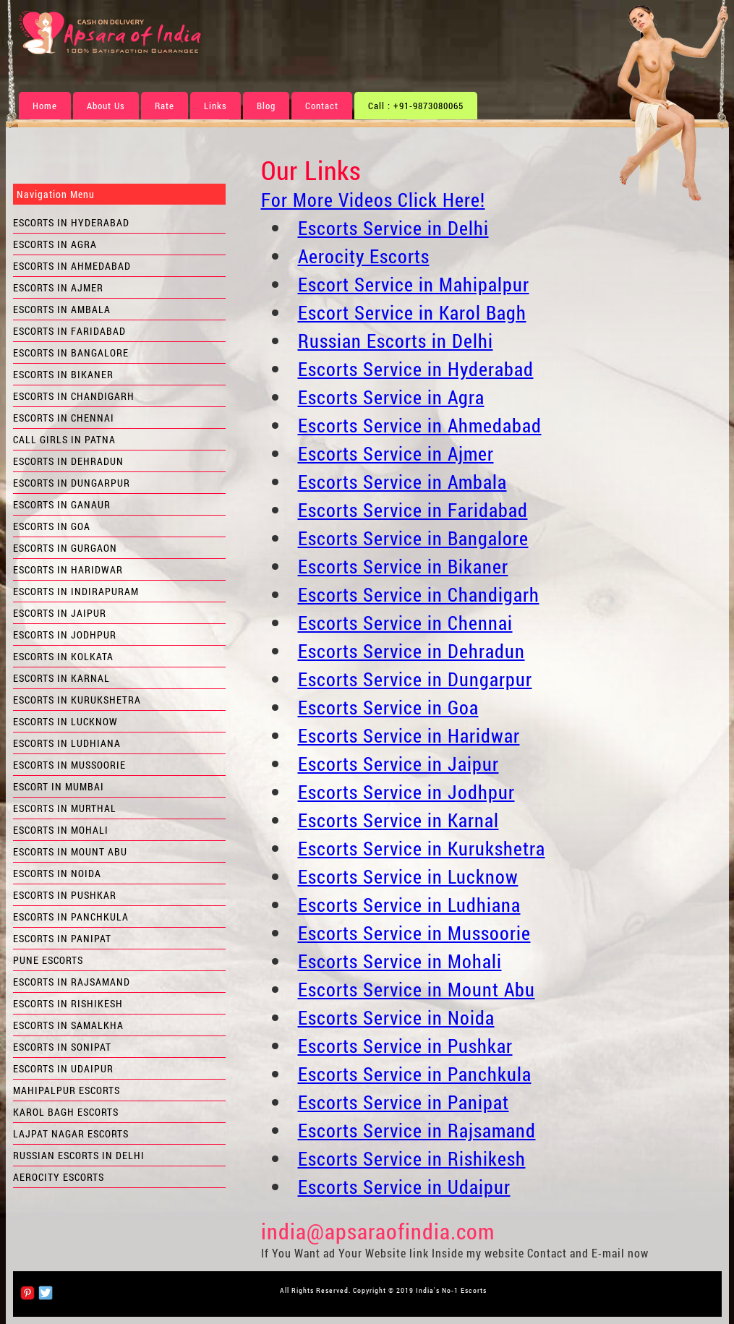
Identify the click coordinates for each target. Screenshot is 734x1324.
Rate (164, 105)
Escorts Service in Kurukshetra (421, 848)
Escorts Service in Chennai (405, 622)
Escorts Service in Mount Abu (416, 989)
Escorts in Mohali (60, 830)
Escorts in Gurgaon (65, 548)
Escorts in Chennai (63, 417)
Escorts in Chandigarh (74, 396)
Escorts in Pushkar (64, 895)
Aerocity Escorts (364, 256)
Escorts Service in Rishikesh (412, 1158)
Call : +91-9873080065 (416, 105)
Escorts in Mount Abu (70, 851)
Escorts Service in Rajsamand (417, 1130)
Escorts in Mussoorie (69, 765)
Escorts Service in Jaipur (398, 763)
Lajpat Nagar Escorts (71, 1133)
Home (45, 105)
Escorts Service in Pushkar (405, 1045)
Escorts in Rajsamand (71, 981)
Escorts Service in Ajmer (396, 453)
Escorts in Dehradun (68, 461)
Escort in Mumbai (58, 786)
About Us (106, 105)
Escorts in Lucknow (65, 721)
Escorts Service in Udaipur (404, 1186)
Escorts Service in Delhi (393, 227)
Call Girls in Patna (64, 439)
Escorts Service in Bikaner (403, 566)
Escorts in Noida (57, 873)
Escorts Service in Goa (388, 707)
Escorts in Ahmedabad (72, 266)
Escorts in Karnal (61, 678)
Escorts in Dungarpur (71, 483)
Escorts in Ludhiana (67, 743)
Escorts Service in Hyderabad (416, 368)
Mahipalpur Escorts (66, 1090)
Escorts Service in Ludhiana (409, 904)
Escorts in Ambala (62, 309)
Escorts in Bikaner (63, 374)
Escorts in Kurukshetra (77, 699)
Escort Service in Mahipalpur (413, 284)
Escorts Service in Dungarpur (415, 679)
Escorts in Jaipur (59, 613)
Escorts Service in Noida (396, 1017)
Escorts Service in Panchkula (415, 1074)
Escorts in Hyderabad (71, 222)
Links (215, 105)
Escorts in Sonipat (62, 1047)
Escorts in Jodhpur (64, 634)
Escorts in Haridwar (68, 569)
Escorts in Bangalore (71, 352)
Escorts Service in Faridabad (413, 509)
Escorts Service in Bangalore (413, 538)
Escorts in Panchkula (71, 916)
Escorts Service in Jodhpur (406, 792)
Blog (266, 105)
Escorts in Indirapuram (76, 591)
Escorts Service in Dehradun (411, 650)
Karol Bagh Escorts (66, 1112)
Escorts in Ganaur (62, 504)
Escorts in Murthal (64, 808)
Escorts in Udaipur (63, 1068)
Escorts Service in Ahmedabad (420, 425)
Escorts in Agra (55, 244)
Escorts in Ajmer (58, 287)
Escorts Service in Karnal (398, 820)
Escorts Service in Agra (391, 397)
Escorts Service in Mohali (400, 961)
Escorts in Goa (51, 526)
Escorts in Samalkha (68, 1025)
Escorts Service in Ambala (402, 481)
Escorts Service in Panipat (403, 1102)
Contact (321, 105)
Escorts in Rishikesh (68, 1003)
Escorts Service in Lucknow (408, 876)
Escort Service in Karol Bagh (412, 312)
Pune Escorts (48, 960)
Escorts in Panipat (62, 938)
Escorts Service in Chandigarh (418, 594)
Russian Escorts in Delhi (395, 340)
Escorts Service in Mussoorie (414, 933)
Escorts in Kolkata (63, 656)
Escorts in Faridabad (69, 331)
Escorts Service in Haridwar (409, 735)
